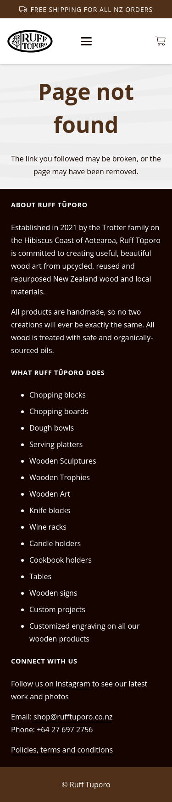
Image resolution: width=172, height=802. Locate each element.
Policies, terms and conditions (62, 750)
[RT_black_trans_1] (30, 41)
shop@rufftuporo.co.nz (72, 717)
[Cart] (160, 41)
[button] (86, 41)
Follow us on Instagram (50, 684)
